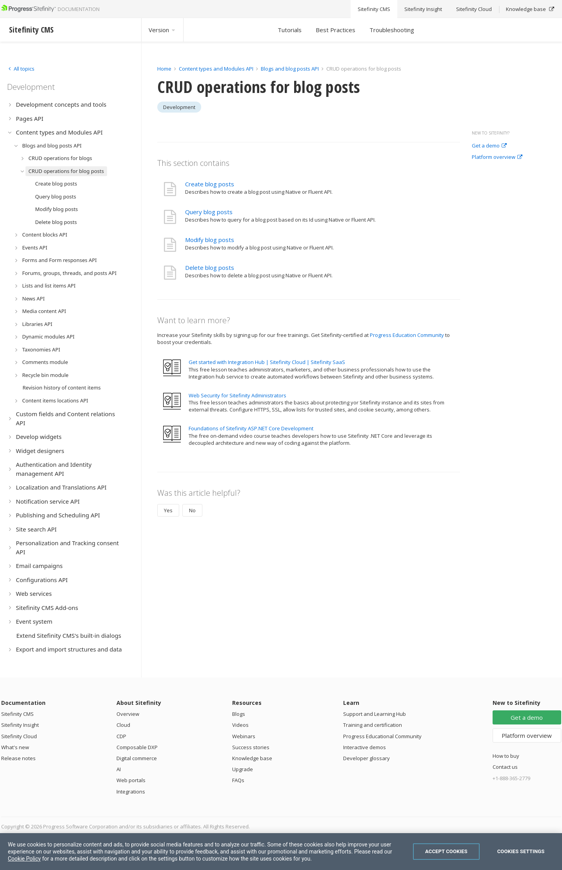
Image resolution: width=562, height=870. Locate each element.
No (192, 510)
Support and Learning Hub (374, 713)
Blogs (238, 713)
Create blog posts (209, 184)
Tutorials (290, 30)
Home (164, 68)
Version (162, 30)
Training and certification (372, 724)
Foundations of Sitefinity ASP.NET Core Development (251, 428)
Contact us (505, 766)
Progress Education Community (407, 335)
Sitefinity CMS (17, 713)
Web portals (131, 780)
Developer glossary (366, 758)
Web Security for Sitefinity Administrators (237, 395)
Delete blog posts (209, 267)
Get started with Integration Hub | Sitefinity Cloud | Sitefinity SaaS (267, 362)
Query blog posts (209, 212)
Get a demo (489, 146)
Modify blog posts (209, 240)
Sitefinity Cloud (19, 736)
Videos (240, 724)
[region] (281, 851)
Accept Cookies (446, 851)
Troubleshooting (391, 30)
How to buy (506, 755)
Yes (168, 510)
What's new (15, 747)
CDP (121, 736)
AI (118, 769)
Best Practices (335, 30)
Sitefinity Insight (20, 724)
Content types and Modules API (216, 68)
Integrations (130, 791)
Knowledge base (252, 758)
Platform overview (497, 157)
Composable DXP (137, 747)
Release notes (18, 758)
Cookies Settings (521, 851)
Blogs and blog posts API (290, 68)
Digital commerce (136, 758)
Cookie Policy (24, 858)
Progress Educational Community (382, 736)
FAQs (238, 780)
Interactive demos (364, 747)
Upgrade (242, 769)
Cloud (123, 724)
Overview (127, 713)
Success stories (250, 747)
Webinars (243, 736)
